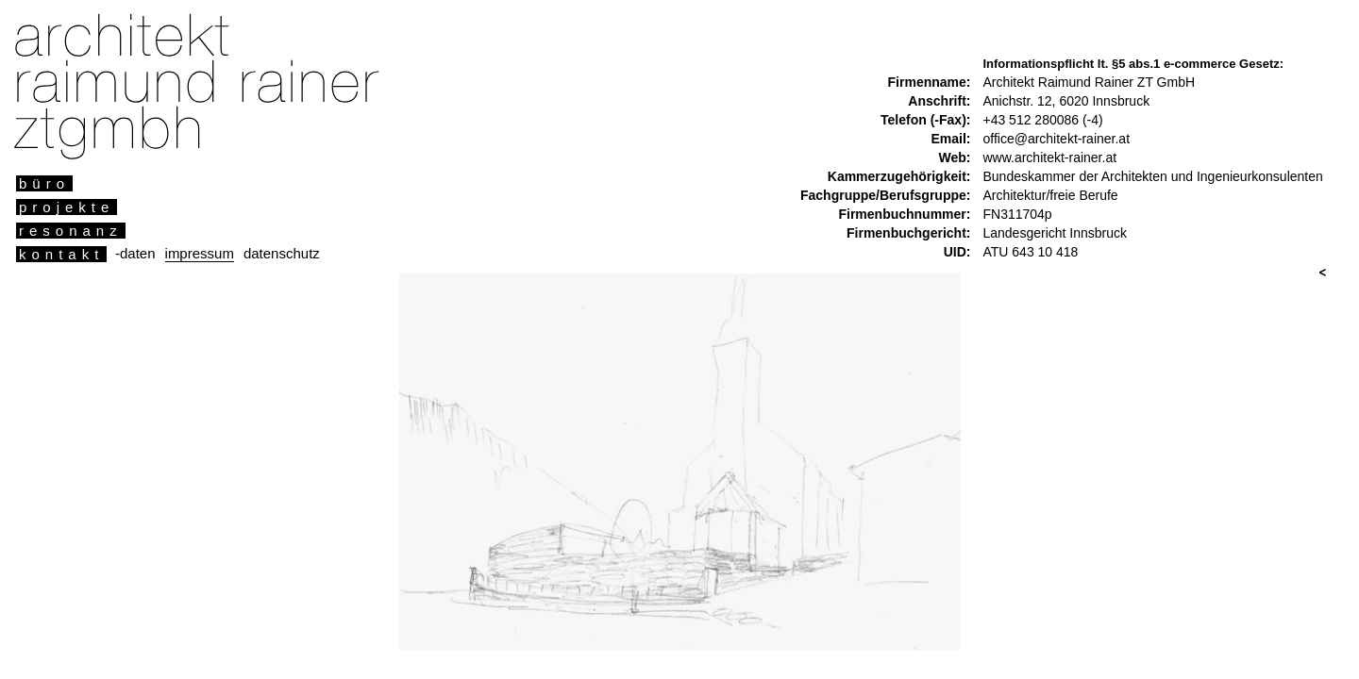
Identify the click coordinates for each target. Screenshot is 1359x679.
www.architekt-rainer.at (1049, 157)
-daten (135, 253)
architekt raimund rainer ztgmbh (190, 80)
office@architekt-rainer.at (1056, 138)
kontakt (61, 254)
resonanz (71, 231)
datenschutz (281, 253)
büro (44, 183)
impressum (199, 253)
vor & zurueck (1322, 273)
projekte (66, 207)
